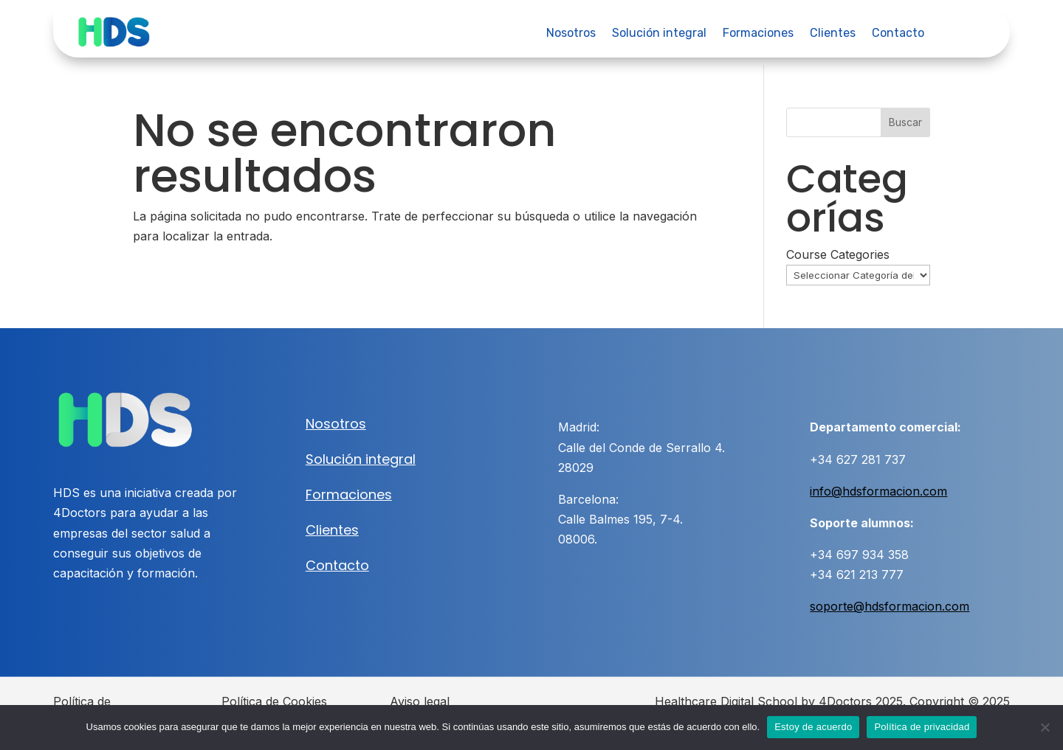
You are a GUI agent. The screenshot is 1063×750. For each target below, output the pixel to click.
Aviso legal (420, 701)
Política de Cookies (274, 701)
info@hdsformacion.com (878, 491)
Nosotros (571, 34)
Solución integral (659, 34)
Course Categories (838, 254)
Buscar (905, 122)
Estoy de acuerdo (813, 726)
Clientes (833, 34)
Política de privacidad (921, 726)
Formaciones (758, 34)
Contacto (898, 34)
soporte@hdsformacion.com (889, 606)
